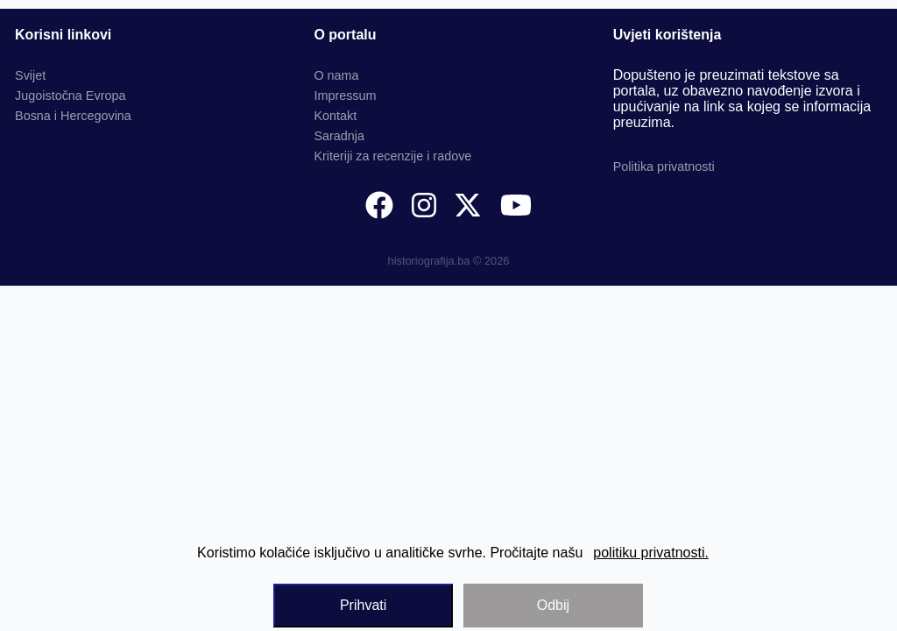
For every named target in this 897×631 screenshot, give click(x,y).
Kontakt (335, 116)
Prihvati (363, 605)
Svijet (30, 75)
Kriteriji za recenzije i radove (392, 156)
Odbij (553, 605)
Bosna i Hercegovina (73, 116)
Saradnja (339, 136)
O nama (336, 75)
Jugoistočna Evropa (70, 96)
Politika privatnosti (664, 167)
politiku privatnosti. (651, 552)
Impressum (345, 96)
